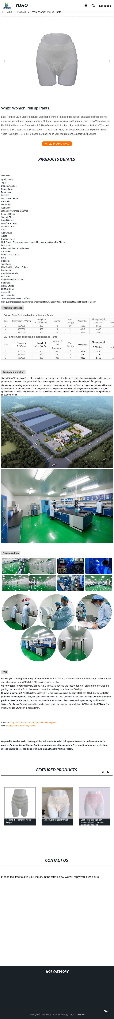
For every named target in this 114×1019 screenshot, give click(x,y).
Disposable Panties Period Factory (18, 741)
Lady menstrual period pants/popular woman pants (33, 722)
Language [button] (105, 5)
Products (21, 12)
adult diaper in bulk (32, 749)
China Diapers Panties (30, 745)
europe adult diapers (11, 749)
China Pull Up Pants (46, 741)
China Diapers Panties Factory (58, 749)
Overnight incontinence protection (90, 745)
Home (9, 12)
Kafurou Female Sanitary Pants (20, 725)
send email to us (57, 143)
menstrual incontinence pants (57, 745)
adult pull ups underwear (69, 741)
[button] (86, 6)
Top (106, 1010)
